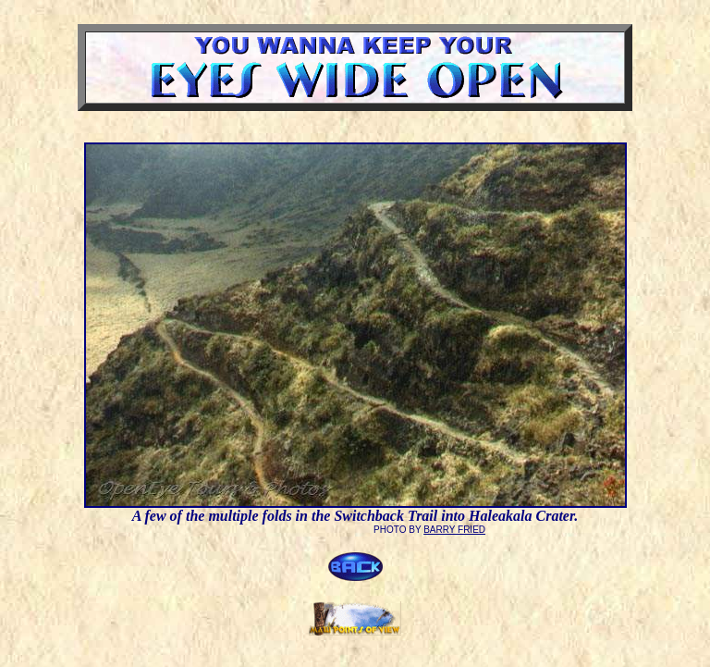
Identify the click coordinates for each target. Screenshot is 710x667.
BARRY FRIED (454, 530)
